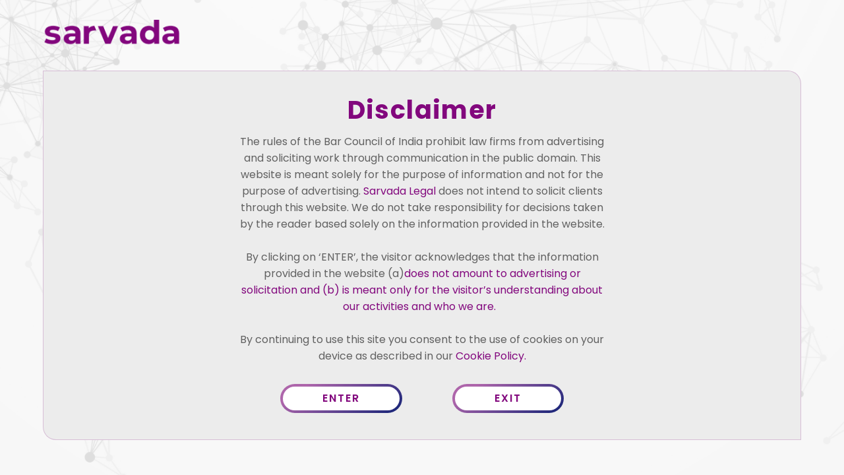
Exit (508, 398)
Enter (341, 398)
